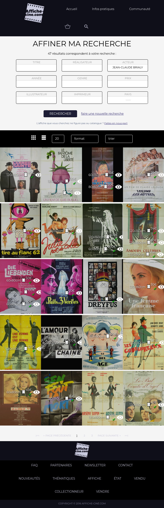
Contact (125, 465)
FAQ (34, 465)
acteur (128, 65)
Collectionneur (69, 491)
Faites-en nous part (115, 123)
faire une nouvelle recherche (102, 114)
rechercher (60, 114)
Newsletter (95, 465)
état (118, 478)
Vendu (139, 478)
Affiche (94, 478)
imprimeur (82, 98)
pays (128, 98)
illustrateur (36, 98)
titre (36, 65)
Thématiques (64, 478)
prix (128, 82)
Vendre (102, 491)
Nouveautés (29, 478)
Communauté (139, 9)
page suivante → (109, 435)
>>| (126, 435)
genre (82, 82)
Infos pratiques (103, 9)
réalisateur (82, 65)
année (36, 82)
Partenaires (61, 465)
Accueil (71, 9)
